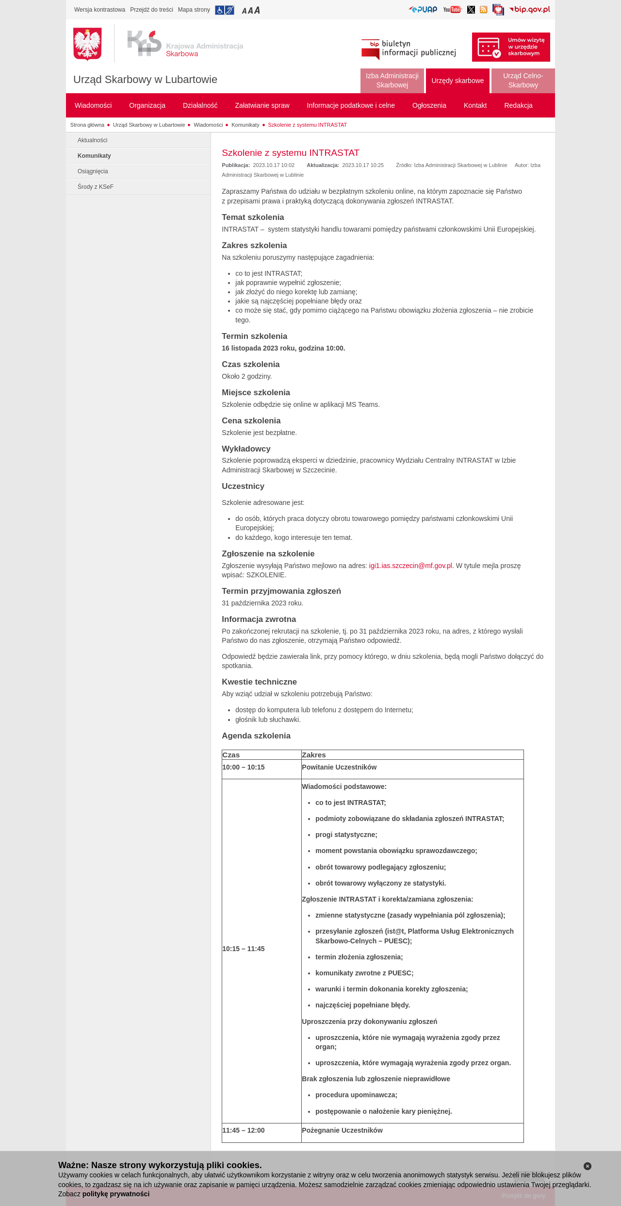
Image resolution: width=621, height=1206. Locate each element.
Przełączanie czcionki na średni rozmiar (251, 10)
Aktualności (92, 140)
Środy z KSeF (96, 187)
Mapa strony (194, 9)
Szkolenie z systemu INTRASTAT (307, 125)
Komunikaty (245, 125)
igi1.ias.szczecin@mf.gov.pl (410, 566)
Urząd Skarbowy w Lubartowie (145, 79)
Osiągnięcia (93, 171)
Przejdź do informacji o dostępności (224, 10)
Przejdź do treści (151, 9)
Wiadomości (208, 125)
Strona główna (87, 125)
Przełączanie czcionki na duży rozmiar (257, 10)
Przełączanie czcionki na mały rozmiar (245, 10)
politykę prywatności (115, 1194)
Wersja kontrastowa (99, 9)
